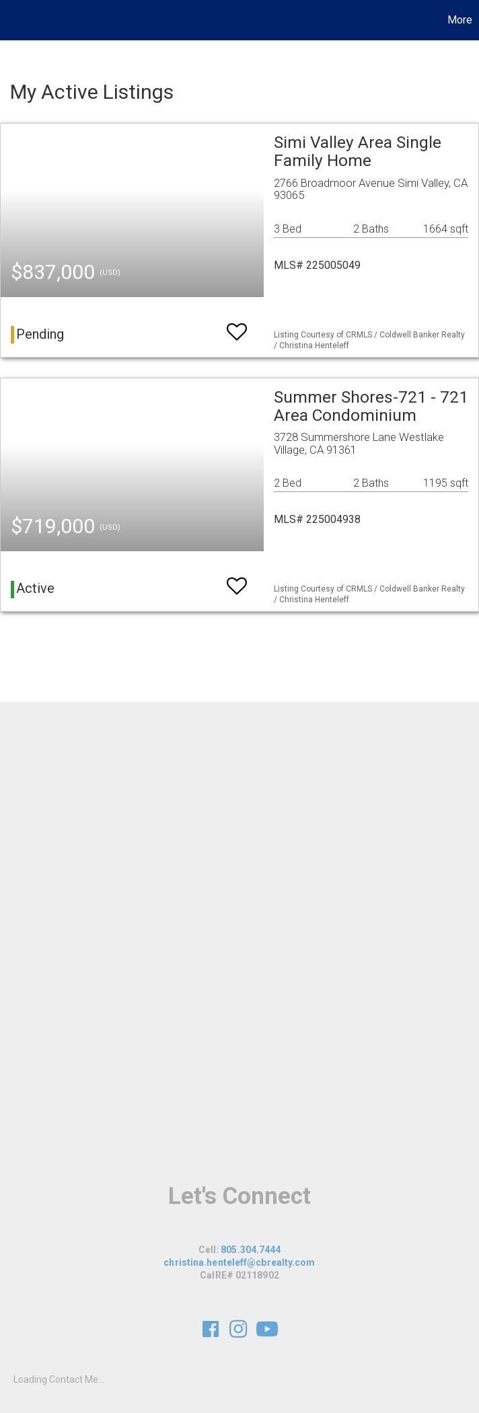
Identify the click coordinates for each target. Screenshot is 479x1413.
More (459, 19)
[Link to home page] (17, 20)
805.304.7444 (251, 1249)
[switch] (237, 325)
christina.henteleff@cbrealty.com (239, 1262)
